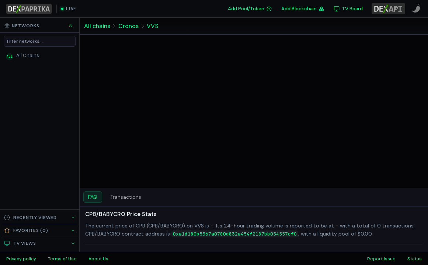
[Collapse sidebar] (70, 25)
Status (414, 259)
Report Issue (381, 259)
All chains (97, 26)
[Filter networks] (40, 41)
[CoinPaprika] (416, 9)
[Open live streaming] (68, 9)
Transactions (125, 197)
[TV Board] (348, 9)
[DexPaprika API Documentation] (388, 8)
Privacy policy (21, 259)
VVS (153, 26)
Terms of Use (62, 259)
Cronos (128, 26)
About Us (98, 259)
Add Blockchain (302, 9)
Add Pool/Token (250, 9)
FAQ (92, 197)
